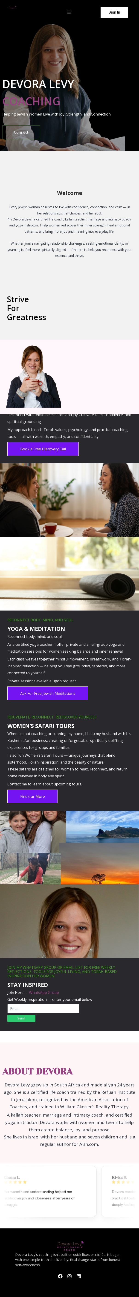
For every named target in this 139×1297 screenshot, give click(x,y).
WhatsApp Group (44, 992)
